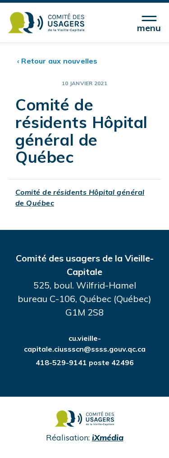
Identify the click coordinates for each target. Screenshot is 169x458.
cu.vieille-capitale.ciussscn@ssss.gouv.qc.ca (85, 343)
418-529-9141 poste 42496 (85, 362)
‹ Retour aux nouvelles (57, 60)
